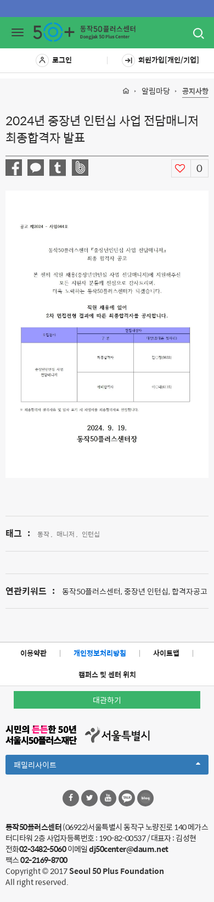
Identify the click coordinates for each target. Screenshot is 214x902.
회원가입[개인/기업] (160, 60)
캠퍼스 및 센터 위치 (107, 674)
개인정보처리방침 (100, 653)
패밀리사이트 (107, 766)
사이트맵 (166, 653)
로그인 (54, 60)
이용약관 (33, 653)
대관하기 (107, 700)
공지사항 (195, 91)
